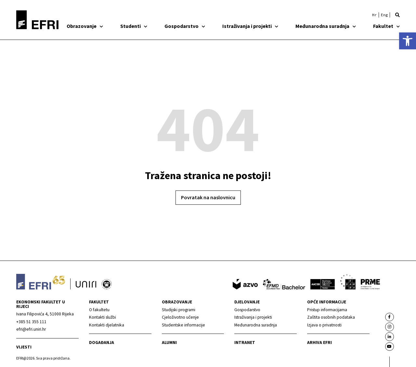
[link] (407, 40)
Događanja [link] (101, 342)
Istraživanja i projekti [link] (250, 26)
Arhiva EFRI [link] (319, 342)
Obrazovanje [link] (85, 26)
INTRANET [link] (244, 342)
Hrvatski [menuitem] (374, 15)
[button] (397, 15)
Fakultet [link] (386, 26)
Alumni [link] (169, 342)
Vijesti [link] (24, 347)
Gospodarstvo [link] (184, 26)
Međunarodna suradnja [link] (325, 26)
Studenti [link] (133, 26)
